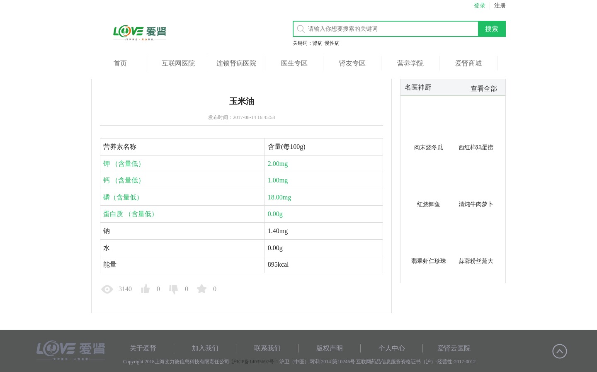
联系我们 (267, 348)
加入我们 (205, 348)
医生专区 (294, 63)
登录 (479, 5)
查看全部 (484, 88)
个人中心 (392, 348)
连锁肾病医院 (236, 63)
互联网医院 (178, 63)
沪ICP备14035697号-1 (255, 362)
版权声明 (329, 348)
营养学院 (410, 63)
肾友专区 (352, 63)
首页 (120, 63)
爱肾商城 (468, 63)
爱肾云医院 (454, 348)
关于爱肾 (143, 348)
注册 (500, 5)
